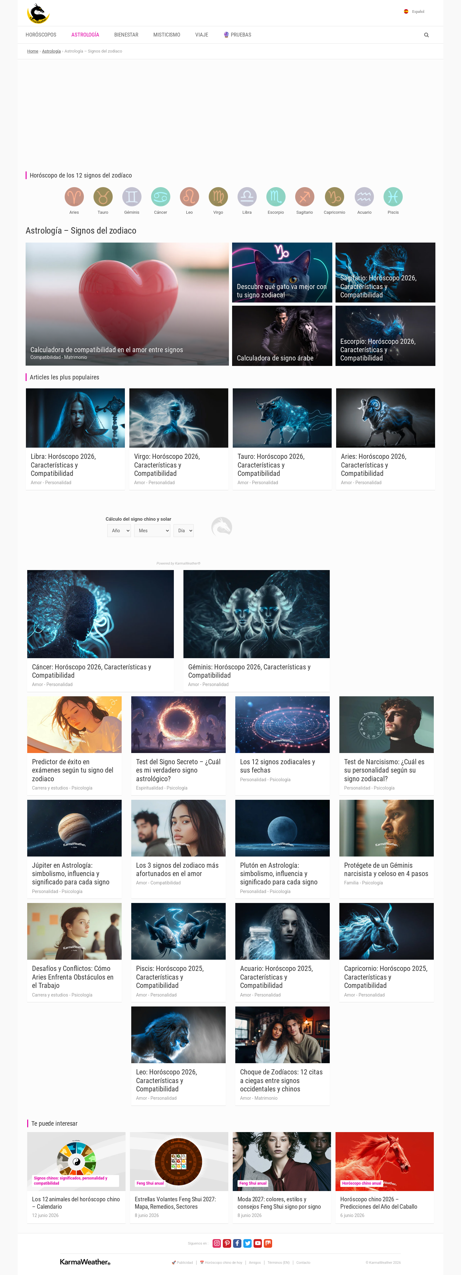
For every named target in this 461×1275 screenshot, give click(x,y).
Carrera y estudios (50, 788)
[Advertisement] (230, 107)
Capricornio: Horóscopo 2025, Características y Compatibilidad (385, 977)
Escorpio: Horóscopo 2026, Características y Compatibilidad (378, 349)
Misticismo (166, 35)
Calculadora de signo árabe (275, 358)
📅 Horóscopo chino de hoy (221, 1263)
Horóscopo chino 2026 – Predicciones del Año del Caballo (378, 1203)
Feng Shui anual (150, 1183)
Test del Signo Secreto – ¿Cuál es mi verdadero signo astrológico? (178, 770)
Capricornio (334, 212)
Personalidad (58, 482)
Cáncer (160, 212)
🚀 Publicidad (182, 1263)
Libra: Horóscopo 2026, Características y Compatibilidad (63, 464)
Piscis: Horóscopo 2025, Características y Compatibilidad (170, 977)
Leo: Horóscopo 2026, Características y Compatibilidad (166, 1080)
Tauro (103, 212)
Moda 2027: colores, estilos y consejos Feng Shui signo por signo (279, 1203)
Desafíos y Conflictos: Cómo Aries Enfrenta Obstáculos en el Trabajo (73, 977)
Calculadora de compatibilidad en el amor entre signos (106, 350)
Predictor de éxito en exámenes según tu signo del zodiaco (72, 770)
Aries (74, 212)
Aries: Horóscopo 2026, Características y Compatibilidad (373, 464)
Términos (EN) (279, 1263)
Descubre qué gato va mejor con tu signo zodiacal (282, 291)
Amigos (255, 1263)
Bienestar (126, 35)
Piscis (393, 212)
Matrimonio (75, 357)
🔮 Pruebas (237, 35)
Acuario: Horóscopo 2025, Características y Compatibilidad (276, 977)
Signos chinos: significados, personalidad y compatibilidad (70, 1181)
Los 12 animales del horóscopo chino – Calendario (76, 1203)
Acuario (364, 212)
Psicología (81, 788)
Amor (36, 482)
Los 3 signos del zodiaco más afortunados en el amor (177, 869)
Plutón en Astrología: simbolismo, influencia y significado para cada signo (279, 873)
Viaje (201, 35)
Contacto (303, 1263)
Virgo (218, 212)
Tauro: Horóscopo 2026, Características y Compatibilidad (271, 464)
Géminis (131, 212)
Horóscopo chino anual (361, 1183)
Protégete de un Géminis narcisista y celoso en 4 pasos (386, 869)
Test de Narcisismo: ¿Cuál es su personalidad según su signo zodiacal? (384, 770)
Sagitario (304, 212)
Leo (189, 212)
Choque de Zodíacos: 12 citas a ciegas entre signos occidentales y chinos (281, 1080)
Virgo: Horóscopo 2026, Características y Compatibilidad (167, 464)
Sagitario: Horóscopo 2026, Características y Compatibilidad (378, 286)
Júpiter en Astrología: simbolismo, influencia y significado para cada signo (70, 873)
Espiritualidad (149, 788)
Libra (247, 212)
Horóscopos (41, 35)
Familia (351, 882)
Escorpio (276, 212)
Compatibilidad (45, 357)
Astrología (85, 35)
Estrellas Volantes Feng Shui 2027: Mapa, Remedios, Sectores (175, 1203)
